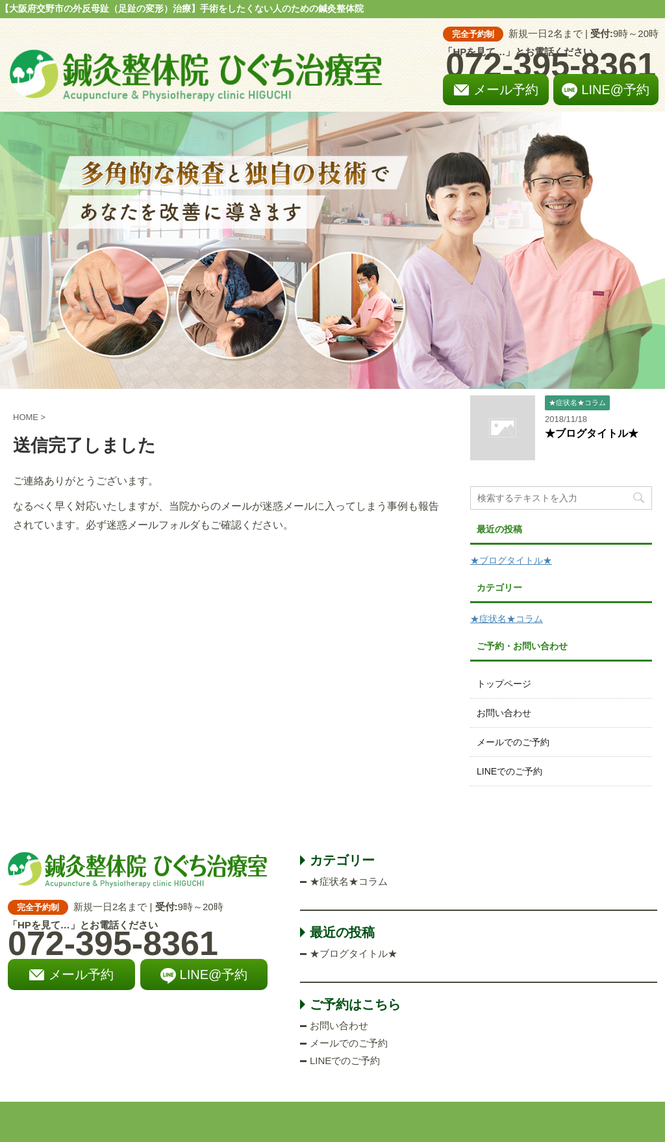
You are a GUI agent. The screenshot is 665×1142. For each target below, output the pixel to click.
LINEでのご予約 (509, 771)
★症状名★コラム (506, 619)
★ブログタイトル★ (591, 433)
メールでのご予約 (513, 742)
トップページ (504, 683)
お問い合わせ (504, 713)
